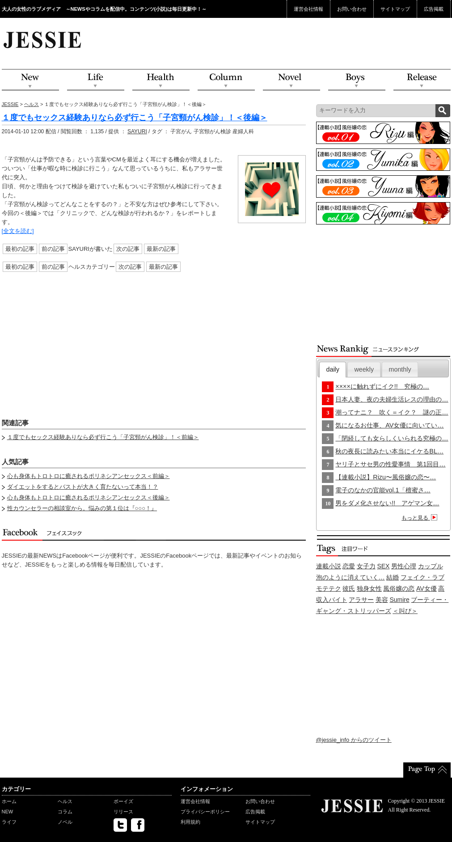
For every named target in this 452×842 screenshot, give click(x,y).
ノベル (65, 822)
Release (422, 80)
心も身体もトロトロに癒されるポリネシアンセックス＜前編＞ (88, 476)
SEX (383, 566)
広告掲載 (434, 9)
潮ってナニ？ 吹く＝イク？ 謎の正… (391, 412)
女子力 (366, 566)
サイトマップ (395, 9)
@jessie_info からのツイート (354, 739)
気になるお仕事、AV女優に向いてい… (389, 425)
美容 (382, 599)
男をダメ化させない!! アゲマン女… (387, 503)
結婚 (392, 577)
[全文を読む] (18, 231)
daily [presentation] (332, 369)
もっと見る (420, 518)
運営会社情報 (308, 9)
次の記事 (127, 248)
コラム (65, 811)
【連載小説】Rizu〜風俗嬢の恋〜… (385, 477)
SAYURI (137, 131)
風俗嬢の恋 (398, 588)
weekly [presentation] (364, 369)
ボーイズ (123, 801)
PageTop (427, 770)
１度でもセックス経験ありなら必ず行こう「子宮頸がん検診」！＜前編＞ (103, 437)
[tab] (332, 369)
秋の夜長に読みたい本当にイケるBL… (389, 451)
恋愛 (348, 566)
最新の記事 (161, 248)
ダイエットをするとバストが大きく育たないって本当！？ (82, 486)
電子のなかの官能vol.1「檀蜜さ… (383, 490)
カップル (430, 566)
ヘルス (31, 104)
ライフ (9, 822)
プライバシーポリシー (205, 811)
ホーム (9, 801)
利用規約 (190, 822)
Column (226, 80)
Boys (356, 80)
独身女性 (369, 588)
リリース (123, 811)
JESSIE (10, 104)
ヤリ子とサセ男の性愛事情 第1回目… (390, 464)
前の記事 (53, 248)
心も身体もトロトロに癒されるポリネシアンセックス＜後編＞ (88, 497)
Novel (291, 80)
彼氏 (348, 588)
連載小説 (328, 566)
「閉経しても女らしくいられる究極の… (391, 438)
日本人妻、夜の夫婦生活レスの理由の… (391, 399)
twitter (120, 825)
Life (95, 80)
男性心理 (403, 566)
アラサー (361, 599)
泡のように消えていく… (350, 577)
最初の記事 (19, 248)
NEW (30, 80)
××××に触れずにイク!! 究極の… (382, 386)
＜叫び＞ (405, 610)
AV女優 (426, 588)
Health (161, 80)
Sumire (399, 599)
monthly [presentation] (400, 369)
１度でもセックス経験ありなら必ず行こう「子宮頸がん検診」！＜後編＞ (134, 117)
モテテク (328, 588)
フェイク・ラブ (422, 577)
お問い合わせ (352, 9)
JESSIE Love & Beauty (43, 39)
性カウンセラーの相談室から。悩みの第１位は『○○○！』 (82, 508)
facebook (137, 825)
